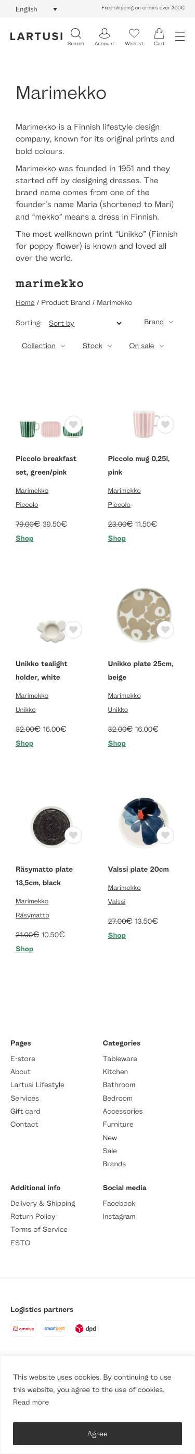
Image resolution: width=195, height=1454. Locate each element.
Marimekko (32, 490)
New (110, 1137)
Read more (31, 1402)
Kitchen (115, 1071)
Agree (97, 1433)
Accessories (123, 1111)
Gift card (25, 1111)
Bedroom (118, 1098)
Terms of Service (39, 1229)
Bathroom (119, 1084)
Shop (25, 538)
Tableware (120, 1058)
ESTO (20, 1243)
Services (24, 1098)
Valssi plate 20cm (138, 869)
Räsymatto (32, 915)
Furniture (118, 1124)
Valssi (117, 901)
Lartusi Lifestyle (37, 1084)
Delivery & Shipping (42, 1203)
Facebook (119, 1203)
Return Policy (32, 1216)
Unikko (26, 709)
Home (25, 302)
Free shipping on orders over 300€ (143, 8)
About (20, 1071)
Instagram (119, 1216)
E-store (22, 1058)
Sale (110, 1150)
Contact (24, 1124)
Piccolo (27, 504)
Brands (114, 1163)
